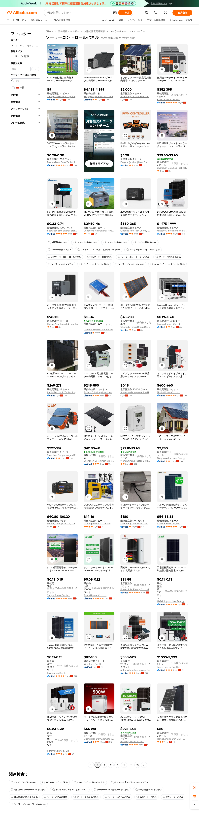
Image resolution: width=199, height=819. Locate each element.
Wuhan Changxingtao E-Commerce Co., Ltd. (135, 460)
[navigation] (25, 398)
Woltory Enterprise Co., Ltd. (61, 523)
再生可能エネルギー (68, 31)
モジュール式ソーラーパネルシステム (129, 782)
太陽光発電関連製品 (94, 31)
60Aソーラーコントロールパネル (143, 249)
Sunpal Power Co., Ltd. (58, 595)
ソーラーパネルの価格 (55, 797)
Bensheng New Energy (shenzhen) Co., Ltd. (99, 230)
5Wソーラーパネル (146, 797)
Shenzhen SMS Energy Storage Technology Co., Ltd (62, 230)
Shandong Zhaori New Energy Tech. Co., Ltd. (135, 523)
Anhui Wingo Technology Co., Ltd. (135, 670)
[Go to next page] (144, 765)
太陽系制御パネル (57, 242)
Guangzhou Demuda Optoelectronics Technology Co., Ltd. (99, 738)
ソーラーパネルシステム (168, 257)
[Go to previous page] (91, 765)
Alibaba (49, 31)
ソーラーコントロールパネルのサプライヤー (98, 249)
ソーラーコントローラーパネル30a (28, 804)
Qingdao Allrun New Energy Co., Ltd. (172, 458)
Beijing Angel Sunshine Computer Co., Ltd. (99, 96)
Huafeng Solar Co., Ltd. (132, 741)
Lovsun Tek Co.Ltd (56, 673)
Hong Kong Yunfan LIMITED (171, 738)
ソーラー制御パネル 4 (144, 242)
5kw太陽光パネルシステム (148, 789)
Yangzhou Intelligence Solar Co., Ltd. (172, 230)
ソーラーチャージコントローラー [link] (127, 31)
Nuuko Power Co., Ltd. (168, 392)
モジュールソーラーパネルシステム (28, 789)
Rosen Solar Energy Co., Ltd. (134, 589)
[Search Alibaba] (78, 12)
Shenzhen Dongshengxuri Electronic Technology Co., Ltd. (62, 455)
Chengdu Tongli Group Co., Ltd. (135, 327)
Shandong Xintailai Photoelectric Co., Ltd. (135, 96)
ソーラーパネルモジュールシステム (111, 789)
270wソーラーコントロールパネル (167, 264)
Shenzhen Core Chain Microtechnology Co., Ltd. (99, 460)
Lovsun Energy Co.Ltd (168, 324)
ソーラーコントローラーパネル (133, 257)
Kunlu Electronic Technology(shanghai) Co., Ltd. (62, 392)
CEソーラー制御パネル (85, 242)
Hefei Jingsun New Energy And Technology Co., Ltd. (172, 601)
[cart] (156, 13)
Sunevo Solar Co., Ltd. (58, 750)
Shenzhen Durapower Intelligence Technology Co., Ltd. (135, 392)
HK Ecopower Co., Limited (97, 523)
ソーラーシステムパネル (86, 797)
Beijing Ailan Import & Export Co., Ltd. (62, 324)
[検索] (125, 12)
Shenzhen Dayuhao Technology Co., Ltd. (172, 168)
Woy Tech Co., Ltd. (93, 664)
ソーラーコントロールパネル (94, 264)
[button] (115, 13)
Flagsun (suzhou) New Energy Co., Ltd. (135, 162)
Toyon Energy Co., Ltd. (168, 667)
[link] (194, 787)
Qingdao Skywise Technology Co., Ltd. (99, 329)
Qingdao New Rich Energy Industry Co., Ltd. (135, 230)
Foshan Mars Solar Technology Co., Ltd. (62, 162)
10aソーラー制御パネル (99, 257)
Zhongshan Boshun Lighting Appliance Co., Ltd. (62, 96)
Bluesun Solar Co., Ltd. (168, 99)
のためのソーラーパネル (23, 782)
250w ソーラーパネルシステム (89, 782)
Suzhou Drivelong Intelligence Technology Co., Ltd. (99, 392)
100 (137, 765)
